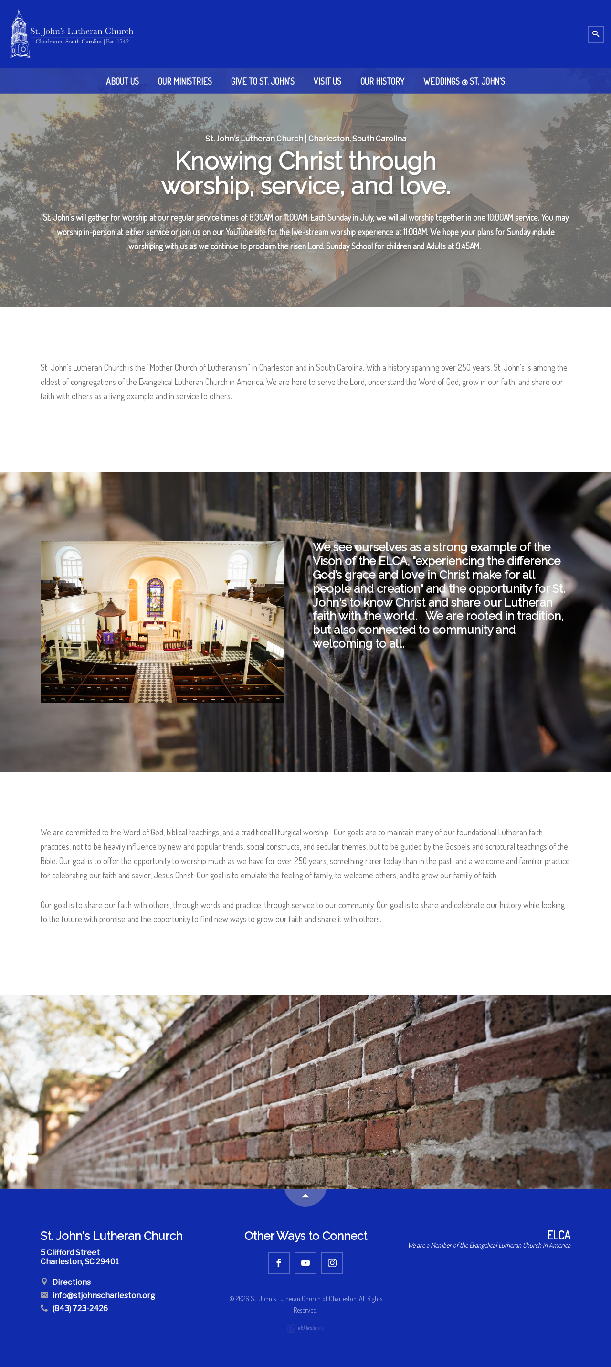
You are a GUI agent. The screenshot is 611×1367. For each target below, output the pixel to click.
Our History (382, 81)
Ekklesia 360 (305, 1328)
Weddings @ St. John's (464, 81)
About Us (122, 81)
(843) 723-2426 (74, 1308)
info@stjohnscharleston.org (98, 1295)
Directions (66, 1282)
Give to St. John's (263, 81)
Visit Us (327, 81)
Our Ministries (185, 81)
